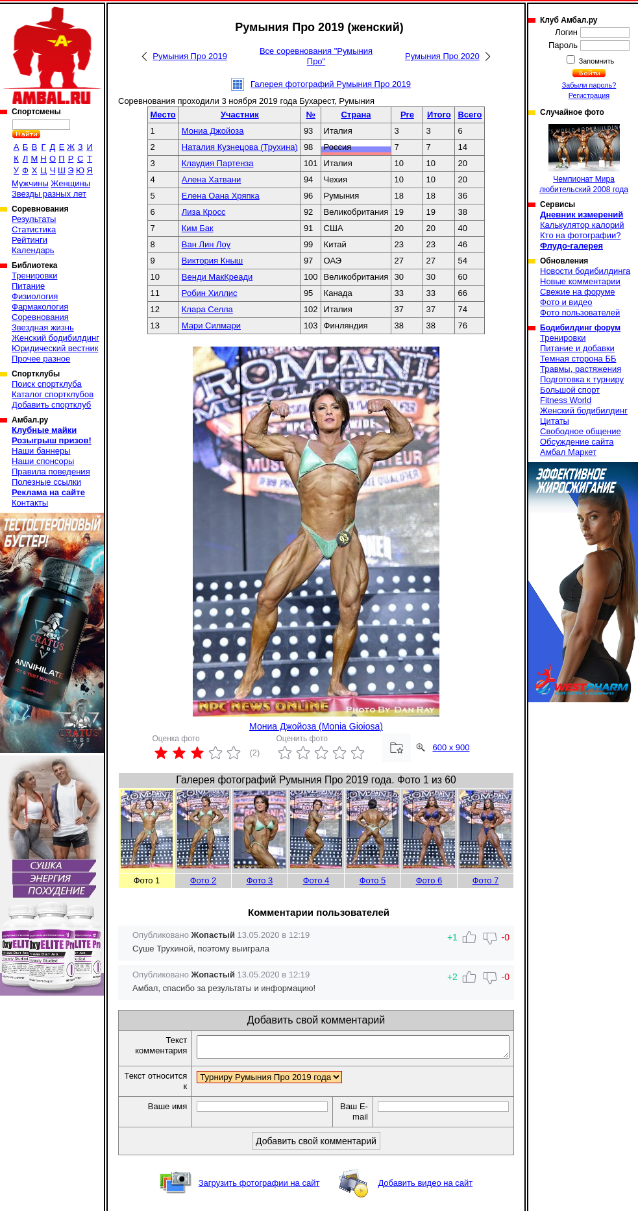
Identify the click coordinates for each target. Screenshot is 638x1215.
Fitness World (565, 400)
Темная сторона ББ (578, 358)
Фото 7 (485, 880)
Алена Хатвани (211, 179)
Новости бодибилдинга (585, 271)
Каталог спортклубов (52, 394)
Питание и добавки (577, 348)
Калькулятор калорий (582, 225)
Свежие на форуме (577, 292)
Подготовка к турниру (582, 379)
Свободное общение (580, 431)
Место (163, 114)
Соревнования (40, 317)
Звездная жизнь (43, 327)
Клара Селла (207, 309)
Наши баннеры (41, 451)
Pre (407, 114)
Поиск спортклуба (47, 384)
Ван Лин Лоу (206, 244)
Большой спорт (570, 390)
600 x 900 (450, 747)
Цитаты (554, 421)
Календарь (33, 250)
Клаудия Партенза (218, 163)
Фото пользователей (580, 312)
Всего (470, 114)
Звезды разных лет (49, 194)
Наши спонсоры (43, 461)
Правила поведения (51, 471)
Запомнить (596, 61)
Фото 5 (373, 880)
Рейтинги (29, 240)
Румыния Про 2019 (190, 56)
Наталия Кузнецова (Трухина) (240, 147)
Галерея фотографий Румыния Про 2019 (331, 84)
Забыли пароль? (589, 85)
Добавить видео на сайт (425, 1187)
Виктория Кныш (212, 260)
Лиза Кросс (204, 212)
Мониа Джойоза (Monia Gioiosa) (316, 726)
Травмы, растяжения (580, 369)
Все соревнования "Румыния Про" (316, 56)
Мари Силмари (211, 325)
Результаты (34, 219)
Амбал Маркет (568, 452)
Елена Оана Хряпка (221, 196)
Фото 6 (429, 880)
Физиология (35, 296)
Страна (356, 114)
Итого (439, 114)
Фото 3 (260, 880)
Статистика (34, 229)
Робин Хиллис (210, 293)
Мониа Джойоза (213, 131)
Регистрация (589, 95)
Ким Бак (198, 228)
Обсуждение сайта (576, 442)
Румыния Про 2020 (442, 56)
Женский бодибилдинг (55, 338)
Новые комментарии (580, 281)
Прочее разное (41, 358)
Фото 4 (316, 880)
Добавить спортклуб (51, 405)
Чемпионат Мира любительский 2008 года (583, 159)
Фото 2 (203, 880)
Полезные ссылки (46, 482)
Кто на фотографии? (580, 235)
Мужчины (30, 183)
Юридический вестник (55, 348)
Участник (240, 114)
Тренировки (34, 275)
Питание (28, 286)
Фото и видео (566, 302)
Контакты (30, 503)
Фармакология (40, 307)
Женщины (70, 183)
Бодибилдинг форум (580, 327)
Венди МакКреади (217, 277)
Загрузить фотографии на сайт (259, 1187)
